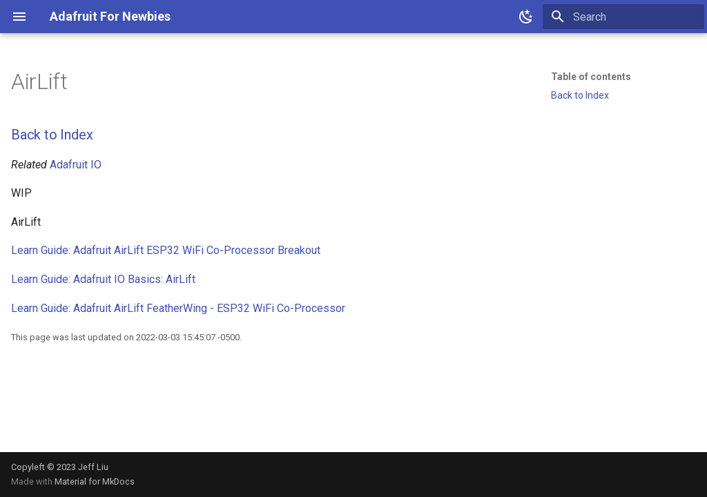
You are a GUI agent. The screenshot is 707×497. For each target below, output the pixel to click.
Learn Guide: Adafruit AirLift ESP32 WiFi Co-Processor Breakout (165, 250)
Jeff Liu (93, 467)
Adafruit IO (75, 164)
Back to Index (52, 134)
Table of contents (591, 76)
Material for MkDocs (95, 481)
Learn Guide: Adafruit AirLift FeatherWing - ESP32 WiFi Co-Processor (178, 308)
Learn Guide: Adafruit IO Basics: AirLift (103, 279)
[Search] (623, 16)
